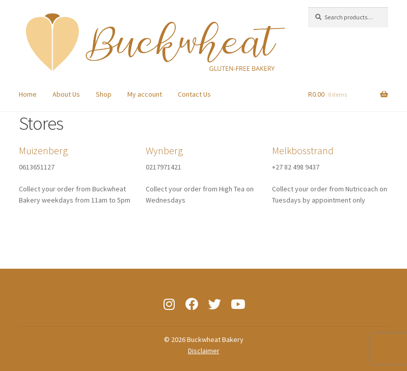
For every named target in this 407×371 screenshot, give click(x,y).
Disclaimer (204, 350)
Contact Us (194, 94)
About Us (66, 94)
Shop (104, 94)
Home (28, 94)
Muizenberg (43, 150)
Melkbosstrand (303, 150)
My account (144, 94)
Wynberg (164, 150)
